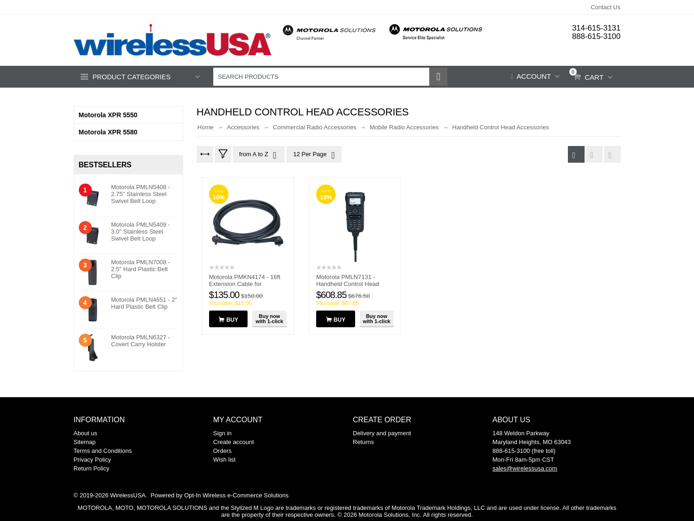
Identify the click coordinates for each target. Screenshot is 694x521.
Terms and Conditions (103, 450)
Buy (232, 320)
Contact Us (605, 7)
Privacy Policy (92, 459)
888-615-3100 (596, 36)
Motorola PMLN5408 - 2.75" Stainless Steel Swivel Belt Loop (140, 194)
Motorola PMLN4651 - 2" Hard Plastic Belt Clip (144, 303)
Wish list (224, 459)
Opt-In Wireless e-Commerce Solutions (236, 495)
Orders (222, 450)
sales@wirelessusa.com (524, 468)
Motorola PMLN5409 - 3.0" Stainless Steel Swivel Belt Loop (140, 231)
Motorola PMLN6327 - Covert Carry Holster (140, 341)
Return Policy (91, 468)
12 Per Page (313, 155)
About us (85, 433)
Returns (363, 441)
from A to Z (258, 155)
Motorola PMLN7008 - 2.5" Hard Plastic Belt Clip (140, 269)
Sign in (222, 433)
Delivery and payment (382, 433)
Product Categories (132, 77)
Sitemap (85, 441)
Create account (233, 441)
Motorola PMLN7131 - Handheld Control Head (347, 280)
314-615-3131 (596, 28)
